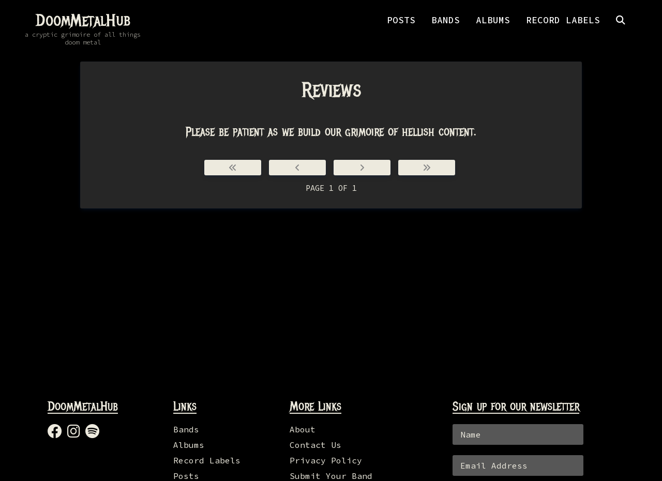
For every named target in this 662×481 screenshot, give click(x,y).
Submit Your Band (331, 476)
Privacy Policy (326, 460)
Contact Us (315, 445)
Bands (186, 429)
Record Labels (206, 460)
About (302, 429)
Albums (188, 445)
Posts (186, 476)
